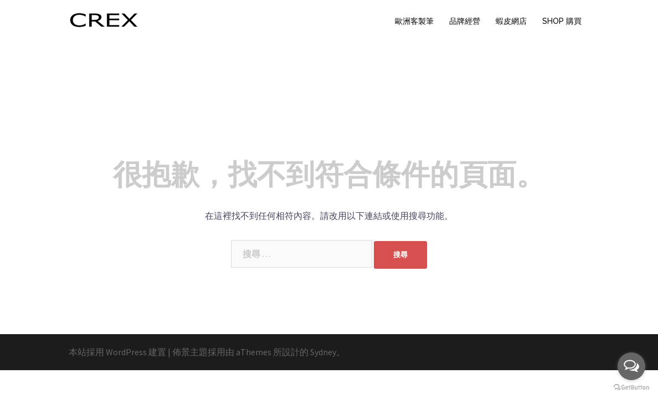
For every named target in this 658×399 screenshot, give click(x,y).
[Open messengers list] (631, 366)
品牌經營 (464, 21)
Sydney (323, 351)
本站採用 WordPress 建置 (117, 351)
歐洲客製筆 (414, 21)
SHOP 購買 (562, 21)
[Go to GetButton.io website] (631, 387)
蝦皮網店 (511, 21)
